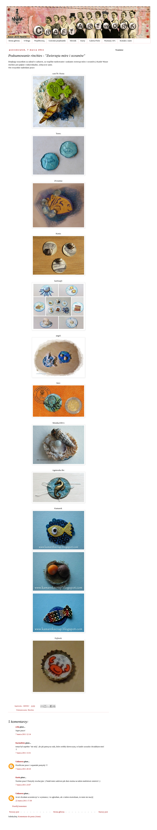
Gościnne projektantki (57, 41)
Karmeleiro (20, 743)
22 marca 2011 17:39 (24, 801)
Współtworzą (39, 41)
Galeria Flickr (94, 41)
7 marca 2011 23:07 (23, 785)
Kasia (18, 777)
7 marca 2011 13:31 (23, 753)
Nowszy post (14, 812)
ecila (17, 727)
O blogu (27, 41)
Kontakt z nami (126, 41)
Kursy (82, 41)
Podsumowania (21, 710)
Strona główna (14, 41)
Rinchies (31, 710)
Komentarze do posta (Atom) (29, 816)
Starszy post (103, 812)
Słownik (73, 41)
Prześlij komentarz (19, 806)
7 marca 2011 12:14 (23, 734)
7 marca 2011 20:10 (23, 769)
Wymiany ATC (110, 41)
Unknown (20, 761)
